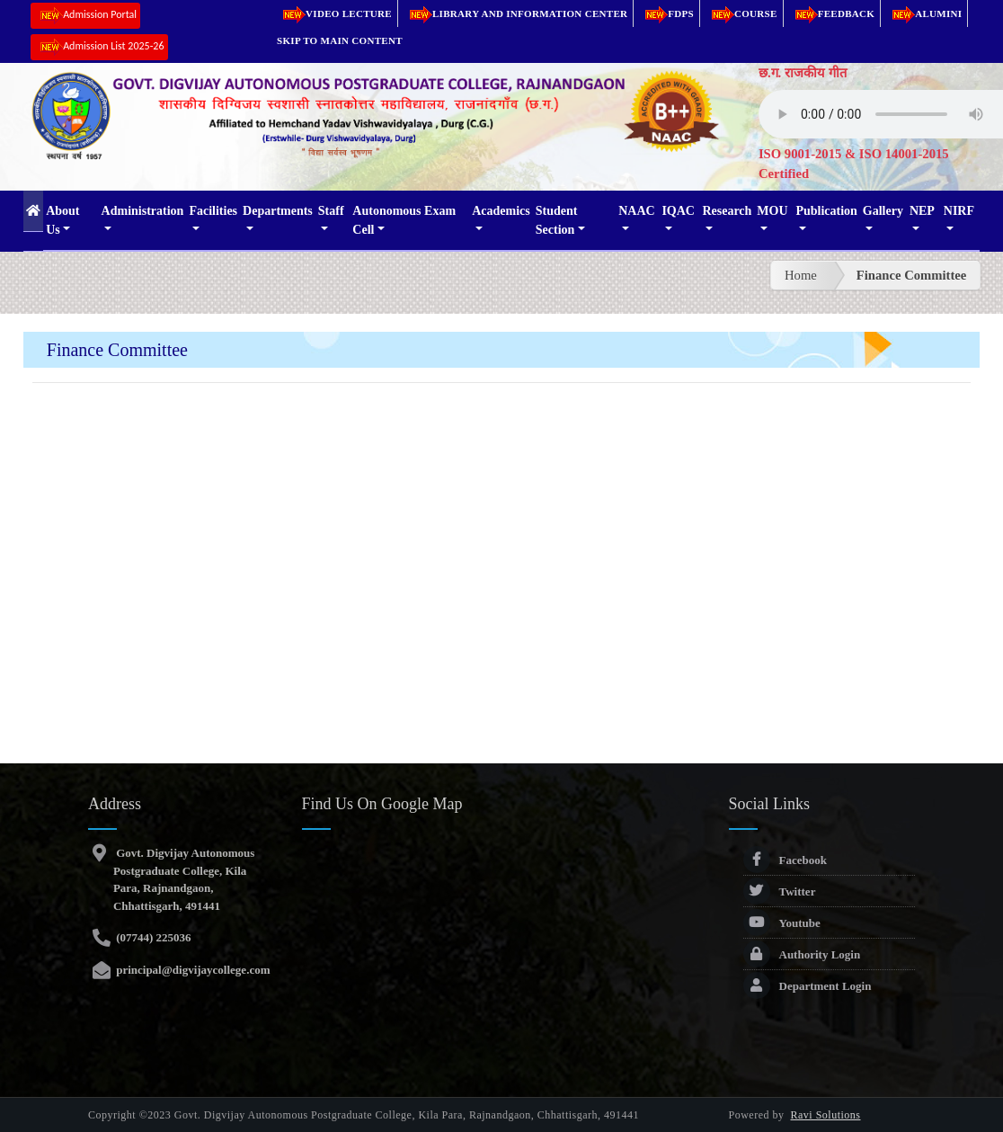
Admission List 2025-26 (99, 47)
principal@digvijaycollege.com (192, 969)
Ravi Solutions (826, 1115)
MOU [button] (772, 211)
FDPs (666, 13)
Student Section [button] (557, 220)
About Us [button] (62, 220)
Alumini (924, 13)
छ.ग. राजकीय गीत (803, 73)
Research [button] (726, 211)
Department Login (807, 986)
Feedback (832, 13)
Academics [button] (501, 211)
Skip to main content (340, 40)
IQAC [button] (678, 211)
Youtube (782, 923)
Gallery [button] (883, 211)
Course (741, 13)
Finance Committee (912, 275)
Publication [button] (826, 211)
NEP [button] (922, 211)
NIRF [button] (959, 211)
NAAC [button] (636, 211)
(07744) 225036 (152, 937)
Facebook (785, 860)
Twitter (779, 891)
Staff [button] (331, 211)
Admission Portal (85, 15)
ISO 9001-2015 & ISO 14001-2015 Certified (854, 164)
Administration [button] (143, 211)
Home (801, 275)
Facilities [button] (213, 211)
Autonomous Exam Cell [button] (404, 220)
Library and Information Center (515, 13)
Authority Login (802, 954)
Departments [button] (278, 211)
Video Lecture (334, 13)
